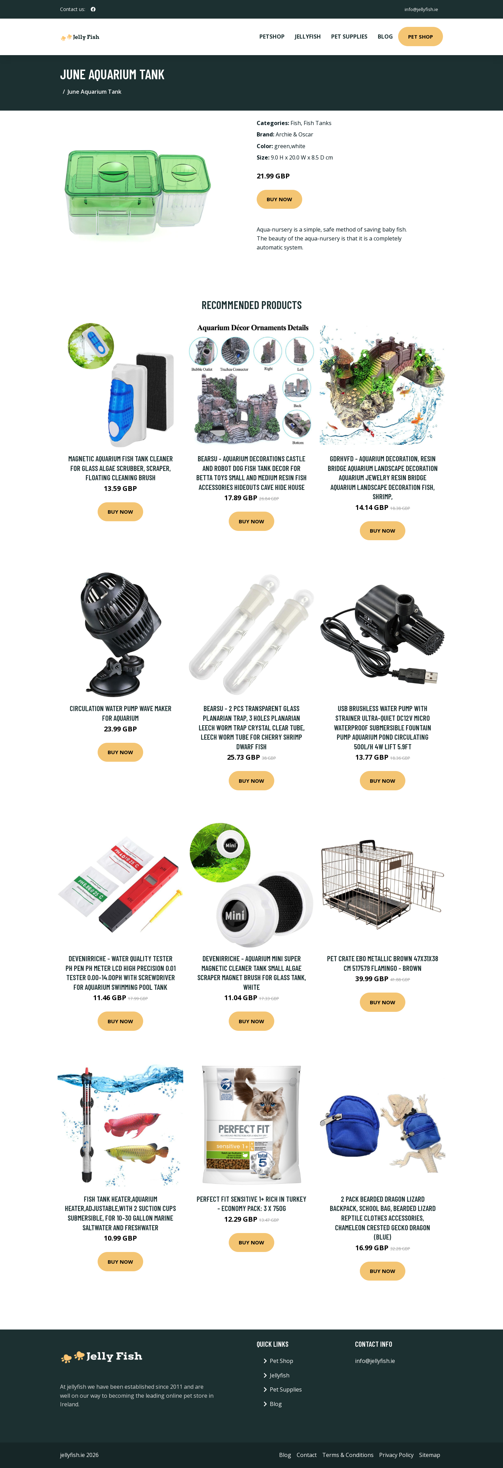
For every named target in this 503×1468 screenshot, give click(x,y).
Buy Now (279, 199)
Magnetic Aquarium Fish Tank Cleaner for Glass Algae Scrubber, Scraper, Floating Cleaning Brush (120, 468)
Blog (385, 36)
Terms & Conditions (348, 1455)
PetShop (272, 36)
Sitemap (429, 1455)
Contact (307, 1455)
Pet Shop (420, 36)
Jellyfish (308, 36)
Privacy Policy (396, 1455)
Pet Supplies (349, 36)
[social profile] (93, 9)
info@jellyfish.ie (420, 9)
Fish (295, 123)
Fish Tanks (318, 123)
